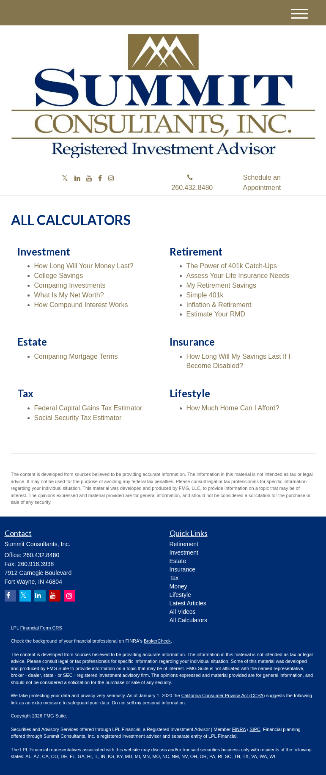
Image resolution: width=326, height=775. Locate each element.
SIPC (254, 729)
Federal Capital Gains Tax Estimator (88, 408)
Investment (184, 552)
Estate (178, 561)
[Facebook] (100, 179)
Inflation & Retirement (219, 304)
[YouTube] (89, 179)
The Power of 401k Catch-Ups (231, 265)
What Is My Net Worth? (69, 295)
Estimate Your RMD (216, 314)
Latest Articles (188, 603)
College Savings (58, 275)
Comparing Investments (70, 285)
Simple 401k (205, 295)
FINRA (239, 729)
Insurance (182, 569)
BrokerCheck (157, 640)
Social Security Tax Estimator (78, 417)
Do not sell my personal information (148, 702)
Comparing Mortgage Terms (76, 356)
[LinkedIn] (77, 179)
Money (178, 586)
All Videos (183, 611)
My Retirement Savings (221, 285)
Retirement (184, 544)
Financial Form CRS (41, 627)
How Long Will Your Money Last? (84, 265)
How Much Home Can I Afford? (232, 408)
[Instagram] (111, 179)
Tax (174, 577)
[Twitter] (65, 179)
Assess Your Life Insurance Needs (238, 275)
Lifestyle (180, 594)
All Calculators (188, 620)
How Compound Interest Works (81, 304)
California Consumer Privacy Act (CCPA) (223, 695)
